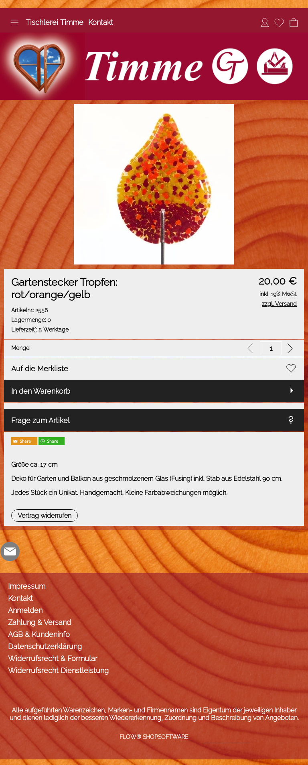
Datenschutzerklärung (45, 646)
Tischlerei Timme (54, 22)
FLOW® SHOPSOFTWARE (154, 737)
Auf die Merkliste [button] (39, 368)
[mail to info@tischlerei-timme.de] (10, 551)
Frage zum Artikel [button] (40, 420)
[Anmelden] (264, 22)
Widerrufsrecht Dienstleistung (58, 670)
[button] (14, 22)
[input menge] (271, 348)
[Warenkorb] (293, 22)
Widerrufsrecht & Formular (52, 658)
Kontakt (100, 22)
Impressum (26, 586)
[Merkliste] (279, 22)
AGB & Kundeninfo (39, 634)
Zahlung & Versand (39, 622)
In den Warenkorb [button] (40, 391)
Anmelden (25, 610)
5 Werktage (40, 329)
